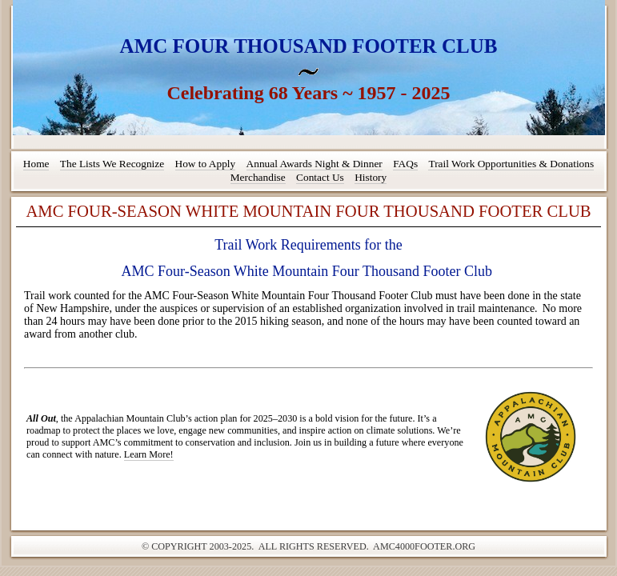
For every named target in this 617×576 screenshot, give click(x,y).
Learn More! (149, 454)
